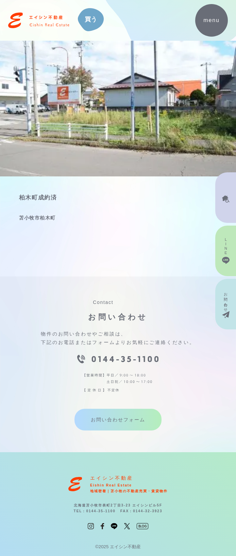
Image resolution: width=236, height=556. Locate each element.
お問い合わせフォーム (118, 419)
